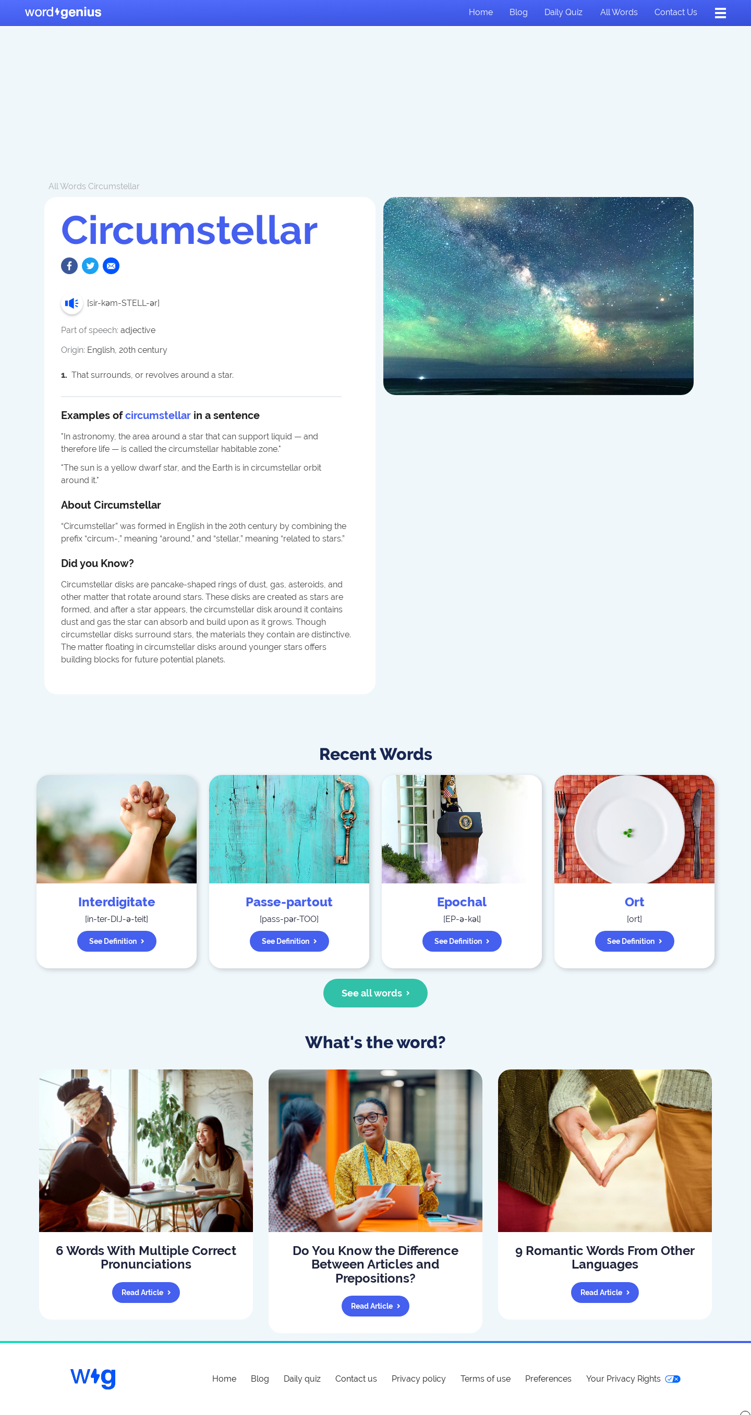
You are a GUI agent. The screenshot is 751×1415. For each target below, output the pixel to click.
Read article (146, 1292)
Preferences (548, 1379)
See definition (116, 941)
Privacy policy (419, 1379)
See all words (376, 993)
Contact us (676, 12)
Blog (519, 12)
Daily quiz (563, 12)
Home (481, 12)
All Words (67, 186)
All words (619, 12)
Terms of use (486, 1379)
